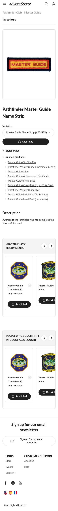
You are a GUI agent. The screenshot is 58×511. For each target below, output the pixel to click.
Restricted (25, 141)
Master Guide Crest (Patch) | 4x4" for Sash (31, 185)
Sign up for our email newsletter (26, 441)
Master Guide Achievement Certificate (28, 176)
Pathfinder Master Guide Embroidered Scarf (31, 167)
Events (9, 466)
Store (8, 460)
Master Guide (32, 12)
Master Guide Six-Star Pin (22, 162)
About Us (29, 460)
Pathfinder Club (12, 12)
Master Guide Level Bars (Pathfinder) (28, 199)
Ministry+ (11, 472)
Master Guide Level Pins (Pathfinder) (28, 194)
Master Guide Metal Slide (21, 180)
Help (26, 466)
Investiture (9, 19)
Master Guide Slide (18, 171)
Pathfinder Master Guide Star (23, 190)
